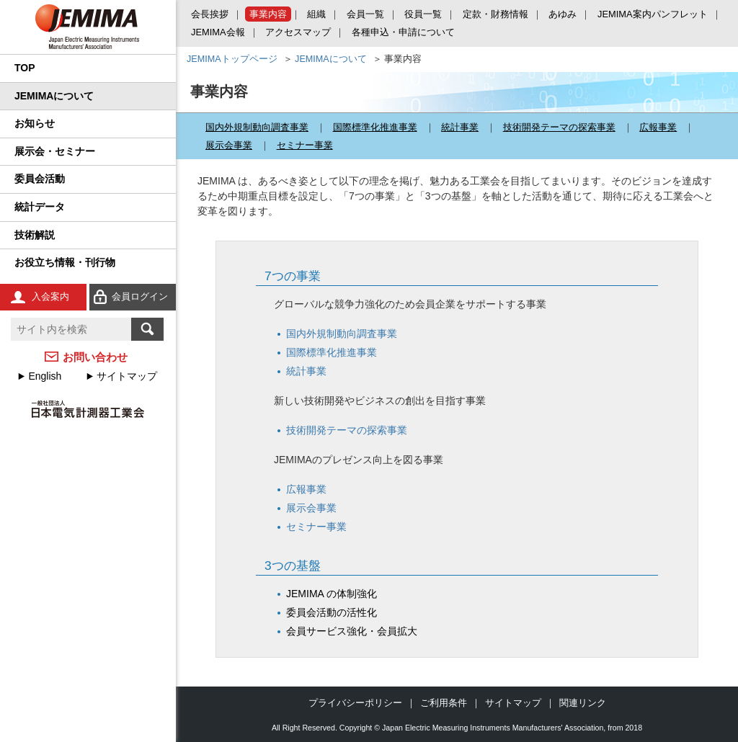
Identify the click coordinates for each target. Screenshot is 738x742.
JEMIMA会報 (218, 32)
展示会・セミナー (54, 151)
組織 (316, 14)
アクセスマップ (298, 32)
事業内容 (268, 14)
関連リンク (582, 702)
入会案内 (50, 296)
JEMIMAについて (54, 96)
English (44, 376)
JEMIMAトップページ (232, 59)
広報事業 (658, 127)
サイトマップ (127, 376)
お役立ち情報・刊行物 (64, 262)
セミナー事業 (305, 145)
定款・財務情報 (495, 14)
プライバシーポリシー (355, 702)
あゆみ (562, 14)
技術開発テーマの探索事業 (559, 127)
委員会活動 (39, 178)
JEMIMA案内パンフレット (652, 14)
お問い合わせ (95, 357)
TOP (24, 67)
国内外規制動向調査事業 (256, 127)
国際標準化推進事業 (375, 127)
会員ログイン (140, 296)
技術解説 (34, 235)
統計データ (39, 207)
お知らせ (34, 123)
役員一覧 (423, 14)
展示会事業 (228, 145)
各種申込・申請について (403, 32)
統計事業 (460, 127)
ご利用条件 (443, 702)
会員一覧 (365, 14)
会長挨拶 (209, 14)
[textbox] (71, 329)
